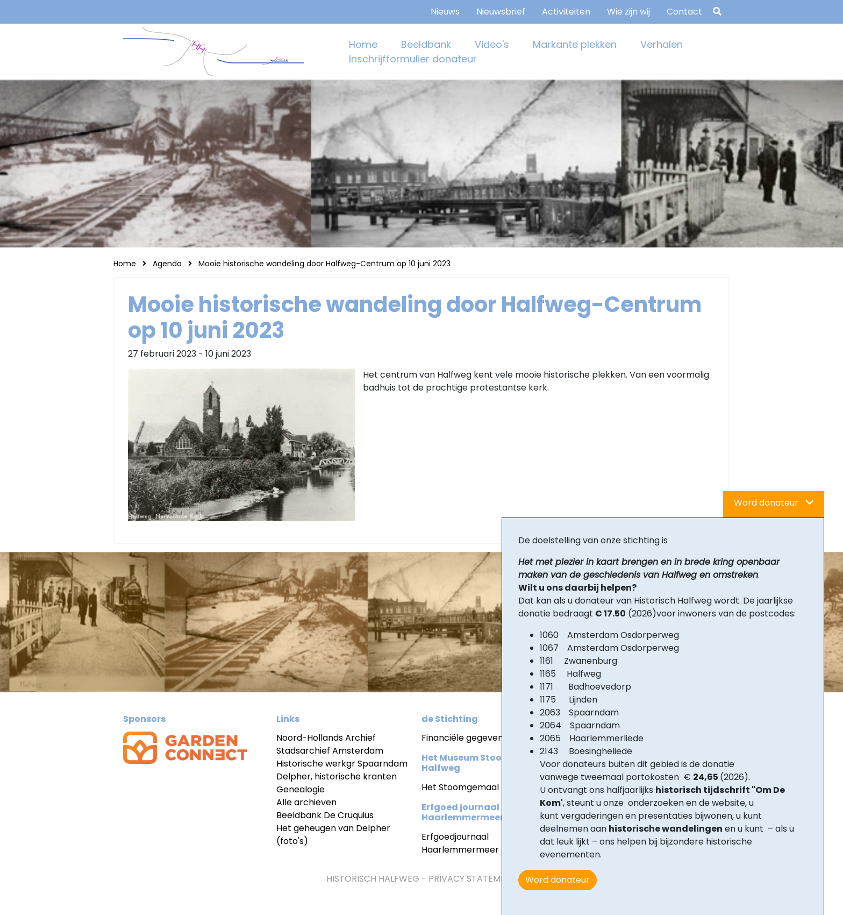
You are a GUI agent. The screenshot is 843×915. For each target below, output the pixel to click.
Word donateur (557, 880)
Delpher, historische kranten (336, 776)
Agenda (167, 263)
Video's (492, 44)
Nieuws (445, 11)
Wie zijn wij (628, 11)
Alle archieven (306, 802)
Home (363, 44)
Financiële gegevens (465, 738)
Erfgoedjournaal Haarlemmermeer (460, 843)
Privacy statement (472, 879)
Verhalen (661, 44)
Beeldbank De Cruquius (325, 815)
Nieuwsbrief (500, 11)
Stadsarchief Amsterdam (329, 750)
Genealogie (300, 789)
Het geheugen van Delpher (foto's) (333, 834)
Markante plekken (575, 44)
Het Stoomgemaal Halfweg (478, 787)
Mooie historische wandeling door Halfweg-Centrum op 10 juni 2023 (324, 263)
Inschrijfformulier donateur (413, 59)
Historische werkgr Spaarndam (342, 763)
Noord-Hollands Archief (326, 738)
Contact (684, 11)
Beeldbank (426, 44)
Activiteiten (566, 11)
